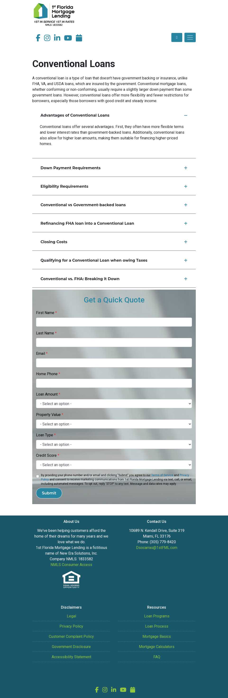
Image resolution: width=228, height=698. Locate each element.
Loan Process (156, 626)
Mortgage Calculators (156, 646)
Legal (71, 616)
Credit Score (47, 455)
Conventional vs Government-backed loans (114, 205)
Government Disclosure (71, 646)
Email (42, 353)
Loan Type (46, 435)
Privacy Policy (71, 626)
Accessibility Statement (71, 657)
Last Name (46, 333)
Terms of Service (162, 475)
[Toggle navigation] (190, 37)
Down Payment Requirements (114, 168)
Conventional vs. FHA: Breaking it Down (114, 279)
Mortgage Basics (156, 636)
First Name (46, 312)
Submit (49, 493)
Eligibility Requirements (114, 186)
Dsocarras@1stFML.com (156, 547)
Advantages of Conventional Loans (114, 115)
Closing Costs (114, 242)
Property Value (49, 414)
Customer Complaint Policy (71, 636)
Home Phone (48, 374)
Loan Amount (48, 394)
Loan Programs (156, 616)
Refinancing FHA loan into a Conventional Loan (114, 223)
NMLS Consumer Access (71, 564)
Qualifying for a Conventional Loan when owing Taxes (114, 260)
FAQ (156, 657)
